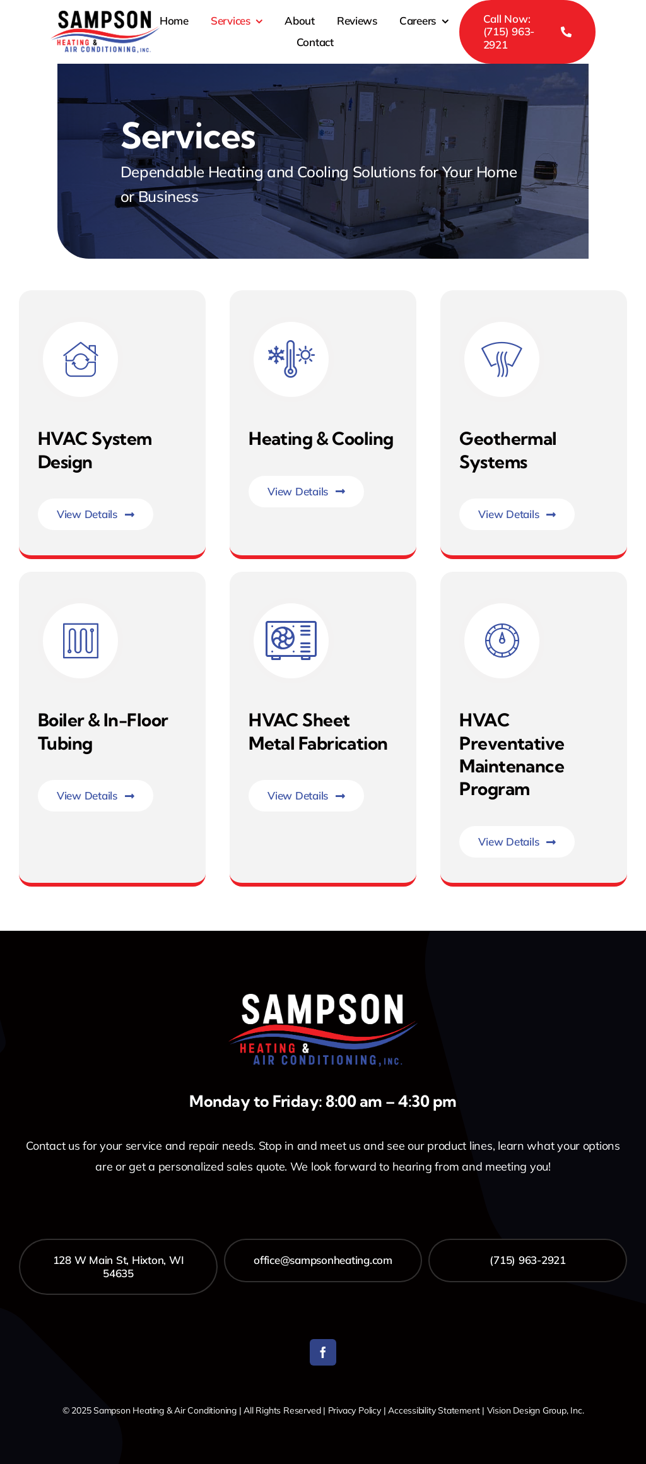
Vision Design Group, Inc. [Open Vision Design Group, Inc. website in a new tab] (535, 1410)
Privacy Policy (354, 1410)
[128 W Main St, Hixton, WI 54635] (118, 1267)
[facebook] (323, 1352)
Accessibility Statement (433, 1410)
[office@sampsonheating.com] (323, 1260)
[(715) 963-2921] (527, 1260)
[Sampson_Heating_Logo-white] (323, 999)
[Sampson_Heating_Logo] (105, 16)
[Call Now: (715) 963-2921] (527, 32)
